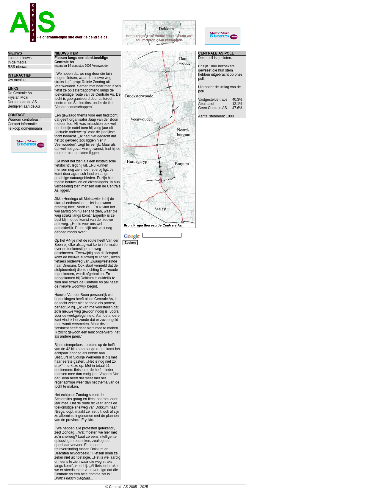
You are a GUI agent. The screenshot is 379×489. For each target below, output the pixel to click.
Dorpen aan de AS (22, 102)
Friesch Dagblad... (78, 478)
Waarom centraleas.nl (25, 119)
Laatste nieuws (20, 58)
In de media (17, 62)
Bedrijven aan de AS (24, 106)
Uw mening (17, 80)
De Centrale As (20, 93)
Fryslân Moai (18, 97)
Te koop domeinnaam (25, 128)
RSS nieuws (17, 67)
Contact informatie (22, 124)
